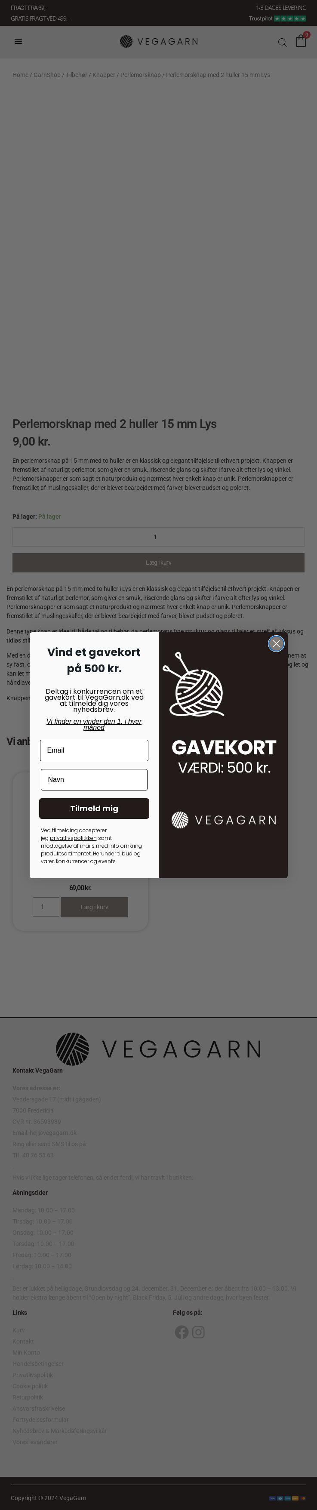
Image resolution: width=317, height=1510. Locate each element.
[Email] (94, 750)
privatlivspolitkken (73, 838)
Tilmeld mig (94, 808)
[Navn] (94, 779)
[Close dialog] (276, 644)
